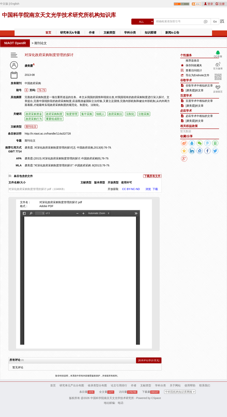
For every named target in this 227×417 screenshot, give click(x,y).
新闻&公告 (172, 32)
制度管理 (71, 114)
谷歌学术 (186, 80)
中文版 (4, 3)
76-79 (41, 90)
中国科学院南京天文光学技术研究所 (112, 398)
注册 (220, 3)
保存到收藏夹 (194, 65)
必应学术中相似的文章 (199, 115)
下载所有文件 (152, 176)
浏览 (148, 189)
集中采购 (86, 114)
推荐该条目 (192, 60)
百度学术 (186, 95)
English (14, 3)
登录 (209, 3)
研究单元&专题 (70, 32)
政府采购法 (115, 114)
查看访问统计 (194, 70)
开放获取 (113, 189)
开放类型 (113, 182)
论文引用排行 (119, 385)
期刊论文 (40, 43)
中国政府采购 (33, 83)
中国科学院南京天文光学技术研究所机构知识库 (59, 15)
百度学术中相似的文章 (199, 100)
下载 (155, 189)
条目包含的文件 (23, 176)
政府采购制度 (54, 114)
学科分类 (130, 32)
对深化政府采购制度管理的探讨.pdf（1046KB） (37, 189)
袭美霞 (29, 65)
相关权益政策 (189, 126)
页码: (32, 90)
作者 (92, 32)
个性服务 (186, 55)
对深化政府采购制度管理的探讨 (49, 55)
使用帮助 (190, 385)
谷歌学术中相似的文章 (199, 85)
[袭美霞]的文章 (195, 90)
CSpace (156, 398)
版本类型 (99, 182)
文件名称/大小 (17, 182)
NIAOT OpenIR (15, 43)
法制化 (130, 114)
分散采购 (143, 114)
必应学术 (186, 110)
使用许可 (126, 182)
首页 (48, 32)
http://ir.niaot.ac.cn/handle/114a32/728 (48, 133)
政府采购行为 (34, 118)
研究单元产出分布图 (72, 385)
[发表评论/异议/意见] (148, 360)
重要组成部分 (54, 118)
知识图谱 (150, 32)
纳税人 (100, 114)
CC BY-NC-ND (131, 189)
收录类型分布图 (97, 385)
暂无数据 (185, 131)
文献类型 (109, 32)
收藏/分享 (186, 136)
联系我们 (204, 385)
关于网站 (175, 385)
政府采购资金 (34, 114)
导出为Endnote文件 (197, 75)
